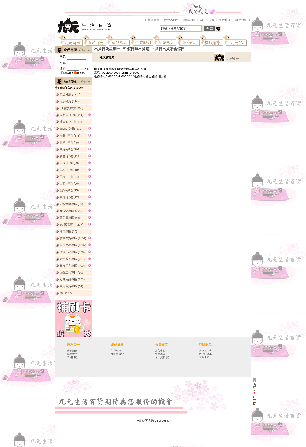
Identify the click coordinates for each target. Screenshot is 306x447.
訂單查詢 (241, 19)
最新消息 (72, 350)
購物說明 (72, 353)
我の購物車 (171, 19)
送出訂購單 (205, 353)
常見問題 (72, 357)
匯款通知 (225, 19)
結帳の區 (189, 19)
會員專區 (160, 353)
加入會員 (153, 19)
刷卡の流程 (207, 19)
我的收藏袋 (117, 353)
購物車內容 (205, 350)
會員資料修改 (162, 357)
